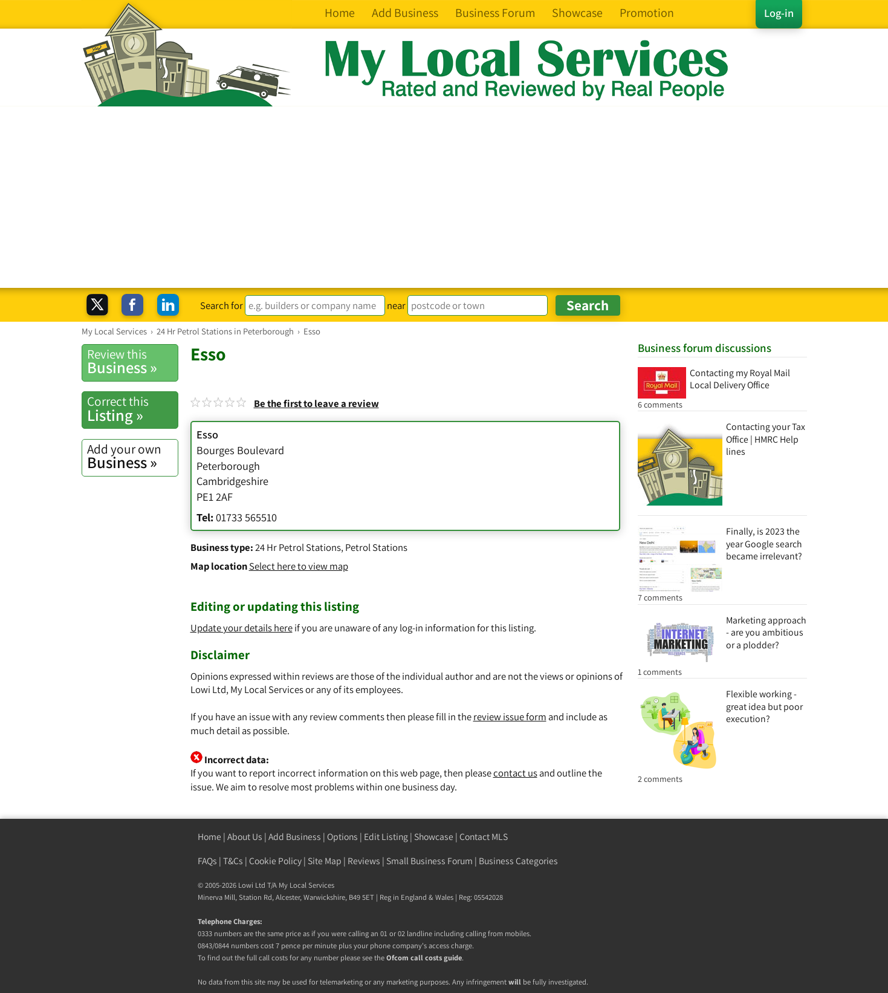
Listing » (132, 408)
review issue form (509, 716)
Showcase (433, 836)
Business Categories (518, 861)
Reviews (364, 861)
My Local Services (306, 885)
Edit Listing (386, 836)
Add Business (294, 836)
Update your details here (241, 627)
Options (342, 836)
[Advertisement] (444, 197)
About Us (244, 836)
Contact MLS (483, 836)
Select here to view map (298, 566)
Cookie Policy (275, 861)
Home (209, 836)
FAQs (207, 861)
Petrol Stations (376, 547)
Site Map (325, 861)
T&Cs (233, 861)
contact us (515, 773)
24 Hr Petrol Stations (298, 547)
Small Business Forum (429, 861)
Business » (132, 361)
